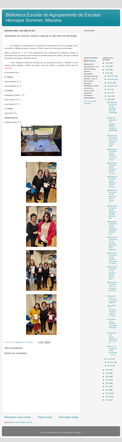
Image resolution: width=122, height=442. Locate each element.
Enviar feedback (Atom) (23, 422)
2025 (107, 66)
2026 (107, 63)
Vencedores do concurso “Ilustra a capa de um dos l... (112, 311)
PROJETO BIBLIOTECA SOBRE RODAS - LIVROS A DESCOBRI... (112, 125)
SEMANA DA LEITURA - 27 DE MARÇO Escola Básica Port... (112, 273)
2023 (107, 73)
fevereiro (111, 362)
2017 (107, 386)
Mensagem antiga (68, 417)
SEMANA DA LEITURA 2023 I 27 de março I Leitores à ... (112, 288)
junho (109, 93)
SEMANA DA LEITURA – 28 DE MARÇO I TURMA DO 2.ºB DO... (112, 212)
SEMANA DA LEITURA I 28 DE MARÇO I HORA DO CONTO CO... (112, 228)
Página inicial (45, 417)
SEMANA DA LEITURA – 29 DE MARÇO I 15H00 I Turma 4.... (112, 168)
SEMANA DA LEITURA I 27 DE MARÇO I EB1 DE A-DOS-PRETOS (112, 243)
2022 (107, 370)
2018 (107, 383)
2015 (107, 393)
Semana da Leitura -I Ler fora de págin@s (112, 299)
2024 (107, 70)
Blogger (78, 432)
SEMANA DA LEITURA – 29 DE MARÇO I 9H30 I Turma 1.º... (112, 196)
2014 (107, 396)
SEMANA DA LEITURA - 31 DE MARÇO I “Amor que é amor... (112, 154)
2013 (107, 400)
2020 (107, 377)
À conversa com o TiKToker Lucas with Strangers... (112, 324)
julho (109, 89)
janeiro (110, 366)
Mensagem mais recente (17, 417)
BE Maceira (91, 61)
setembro (111, 86)
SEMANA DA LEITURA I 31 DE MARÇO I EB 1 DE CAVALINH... (112, 108)
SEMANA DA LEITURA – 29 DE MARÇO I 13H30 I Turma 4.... (112, 182)
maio (109, 96)
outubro (110, 83)
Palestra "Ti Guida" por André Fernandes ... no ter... (112, 350)
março (110, 359)
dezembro (111, 76)
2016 (107, 390)
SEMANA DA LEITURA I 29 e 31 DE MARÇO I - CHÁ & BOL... (112, 141)
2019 (107, 380)
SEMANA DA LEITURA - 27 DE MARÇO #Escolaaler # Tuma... (112, 258)
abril (109, 99)
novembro (111, 79)
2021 (107, 373)
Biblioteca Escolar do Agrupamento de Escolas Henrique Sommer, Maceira (53, 17)
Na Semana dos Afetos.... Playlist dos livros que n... (112, 338)
